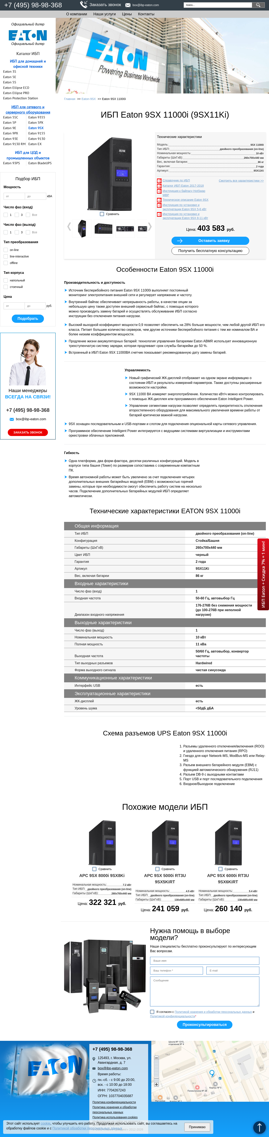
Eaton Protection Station (20, 98)
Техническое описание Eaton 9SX (185, 199)
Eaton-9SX (89, 99)
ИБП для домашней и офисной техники (28, 64)
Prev (69, 226)
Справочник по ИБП (176, 180)
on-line (14, 250)
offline (14, 263)
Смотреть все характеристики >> (241, 180)
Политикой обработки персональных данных (87, 1128)
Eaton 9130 (36, 139)
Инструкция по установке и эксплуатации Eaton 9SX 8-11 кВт (185, 216)
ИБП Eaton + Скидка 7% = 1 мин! (263, 574)
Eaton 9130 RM (14, 144)
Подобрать (27, 318)
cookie (45, 1123)
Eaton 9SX (36, 128)
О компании (76, 14)
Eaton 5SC (10, 117)
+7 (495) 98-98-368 (33, 5)
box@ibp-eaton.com (146, 5)
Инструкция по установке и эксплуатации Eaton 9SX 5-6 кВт (184, 207)
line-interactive (19, 256)
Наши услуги (104, 14)
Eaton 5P (9, 122)
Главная (69, 99)
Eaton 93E (10, 139)
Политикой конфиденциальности (172, 1016)
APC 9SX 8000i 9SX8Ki (102, 875)
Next (149, 226)
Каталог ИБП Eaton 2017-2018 (183, 185)
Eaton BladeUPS (40, 163)
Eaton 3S (9, 71)
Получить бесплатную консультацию (210, 251)
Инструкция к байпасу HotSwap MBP (184, 193)
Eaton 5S (9, 82)
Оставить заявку (214, 241)
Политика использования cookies (115, 1117)
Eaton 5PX (35, 122)
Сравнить (112, 214)
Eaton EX (35, 144)
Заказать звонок (105, 4)
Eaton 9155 (36, 133)
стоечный (16, 287)
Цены (127, 14)
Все (34, 215)
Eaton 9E (9, 128)
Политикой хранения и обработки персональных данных (213, 1012)
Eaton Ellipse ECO (16, 87)
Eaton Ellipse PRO (16, 93)
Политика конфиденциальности (114, 1102)
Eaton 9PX (10, 133)
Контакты (146, 14)
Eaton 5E (9, 77)
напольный (17, 280)
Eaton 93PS (11, 163)
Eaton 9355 (36, 117)
